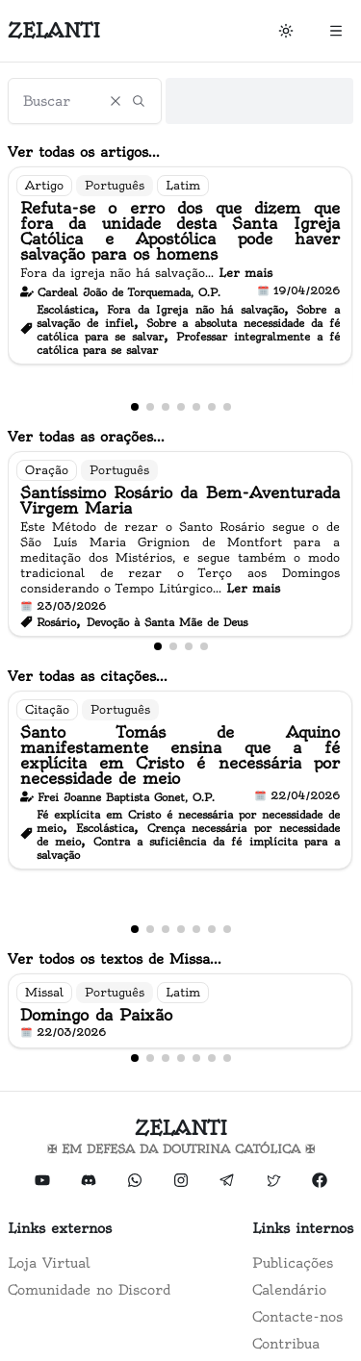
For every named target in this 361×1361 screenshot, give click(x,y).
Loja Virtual (49, 1263)
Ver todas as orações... (86, 436)
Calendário (289, 1289)
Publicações (292, 1263)
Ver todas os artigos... (84, 152)
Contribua (286, 1343)
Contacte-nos (297, 1316)
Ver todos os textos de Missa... (114, 959)
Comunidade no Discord (89, 1289)
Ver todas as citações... (88, 676)
